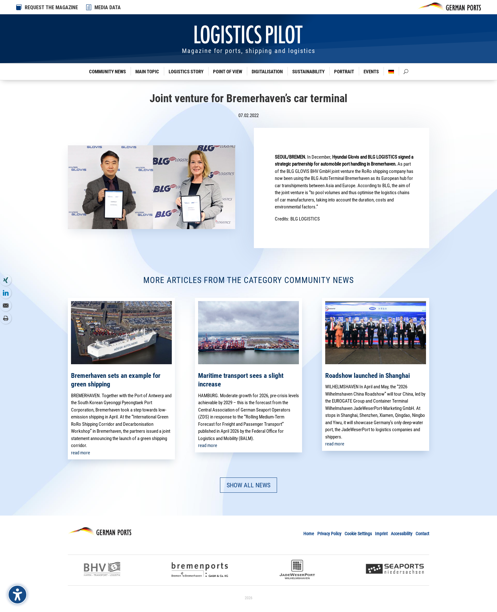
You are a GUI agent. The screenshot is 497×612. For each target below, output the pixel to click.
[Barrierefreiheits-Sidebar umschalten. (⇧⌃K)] (17, 594)
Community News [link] (107, 72)
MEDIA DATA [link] (107, 7)
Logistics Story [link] (186, 72)
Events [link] (371, 72)
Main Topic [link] (147, 72)
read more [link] (80, 453)
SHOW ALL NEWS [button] (248, 485)
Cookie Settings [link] (358, 533)
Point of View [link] (227, 72)
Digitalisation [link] (267, 72)
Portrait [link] (344, 72)
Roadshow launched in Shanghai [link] (367, 375)
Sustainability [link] (308, 72)
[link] (89, 7)
